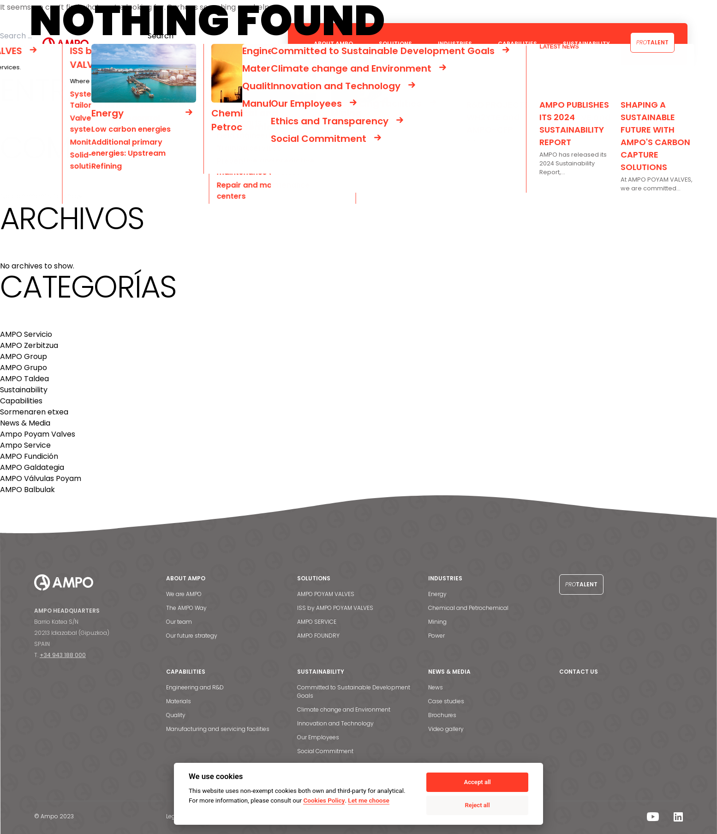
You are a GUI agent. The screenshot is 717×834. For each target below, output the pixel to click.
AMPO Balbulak (27, 489)
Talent (652, 42)
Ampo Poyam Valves (37, 434)
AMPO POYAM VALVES (325, 594)
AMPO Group (23, 356)
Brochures (442, 715)
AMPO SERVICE (316, 622)
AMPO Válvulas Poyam (40, 478)
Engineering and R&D (195, 687)
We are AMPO (184, 594)
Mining (437, 622)
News (435, 687)
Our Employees (318, 737)
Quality (175, 715)
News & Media (25, 423)
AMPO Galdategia (32, 467)
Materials (178, 701)
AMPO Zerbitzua (29, 345)
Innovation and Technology (335, 723)
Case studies (446, 701)
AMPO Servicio (26, 334)
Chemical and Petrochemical (468, 608)
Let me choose (368, 800)
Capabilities (21, 401)
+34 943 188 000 (63, 655)
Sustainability (24, 389)
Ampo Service (25, 445)
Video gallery (446, 729)
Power (436, 635)
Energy (437, 594)
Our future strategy (191, 635)
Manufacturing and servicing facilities (217, 729)
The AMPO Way (186, 608)
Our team (179, 622)
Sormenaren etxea (34, 412)
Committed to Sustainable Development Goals (353, 691)
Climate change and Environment (343, 709)
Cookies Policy (324, 800)
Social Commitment (325, 751)
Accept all (477, 782)
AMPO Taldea (24, 378)
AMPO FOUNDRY (318, 635)
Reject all (477, 805)
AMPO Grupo (23, 367)
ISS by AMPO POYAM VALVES (335, 608)
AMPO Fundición (29, 456)
